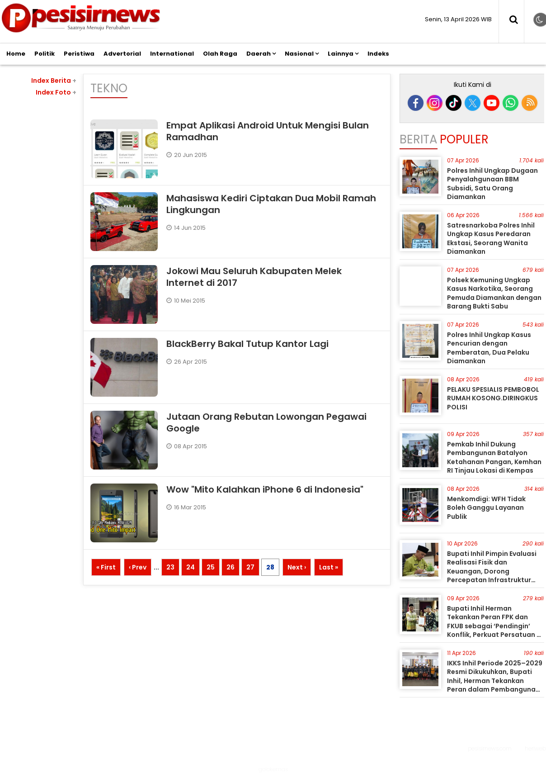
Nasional (299, 53)
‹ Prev (137, 567)
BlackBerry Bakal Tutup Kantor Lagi (247, 343)
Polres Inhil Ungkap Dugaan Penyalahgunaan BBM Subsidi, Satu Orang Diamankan (492, 184)
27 (250, 567)
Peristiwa (79, 53)
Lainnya (340, 53)
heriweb (535, 748)
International (172, 53)
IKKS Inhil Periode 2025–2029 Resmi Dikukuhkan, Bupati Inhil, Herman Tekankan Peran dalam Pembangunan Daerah (494, 681)
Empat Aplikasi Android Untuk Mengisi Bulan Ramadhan (267, 131)
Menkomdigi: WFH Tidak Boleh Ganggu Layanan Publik (486, 507)
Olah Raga (220, 53)
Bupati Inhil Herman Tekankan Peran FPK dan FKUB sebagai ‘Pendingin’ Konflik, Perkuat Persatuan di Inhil (495, 626)
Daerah (258, 53)
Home (15, 53)
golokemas (273, 769)
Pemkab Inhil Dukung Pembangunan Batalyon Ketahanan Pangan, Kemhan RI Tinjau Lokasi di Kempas (494, 457)
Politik (44, 53)
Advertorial (122, 53)
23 (170, 567)
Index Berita (53, 80)
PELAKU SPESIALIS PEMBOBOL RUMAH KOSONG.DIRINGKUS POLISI (493, 398)
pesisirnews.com (490, 748)
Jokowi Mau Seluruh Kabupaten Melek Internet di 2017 (254, 277)
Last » (328, 567)
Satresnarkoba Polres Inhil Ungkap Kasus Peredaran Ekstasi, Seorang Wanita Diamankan (491, 238)
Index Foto (56, 92)
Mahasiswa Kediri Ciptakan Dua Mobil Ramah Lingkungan (271, 204)
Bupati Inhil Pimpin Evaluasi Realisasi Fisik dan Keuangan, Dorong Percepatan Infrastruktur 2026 (492, 571)
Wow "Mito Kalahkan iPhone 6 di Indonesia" (264, 489)
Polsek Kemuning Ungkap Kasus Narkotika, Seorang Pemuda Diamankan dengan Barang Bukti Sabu (494, 293)
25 (211, 567)
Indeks (378, 53)
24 (190, 567)
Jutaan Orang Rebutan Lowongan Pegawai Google (266, 422)
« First (106, 567)
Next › (296, 567)
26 (230, 567)
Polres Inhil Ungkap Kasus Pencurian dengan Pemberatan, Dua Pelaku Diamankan (489, 348)
